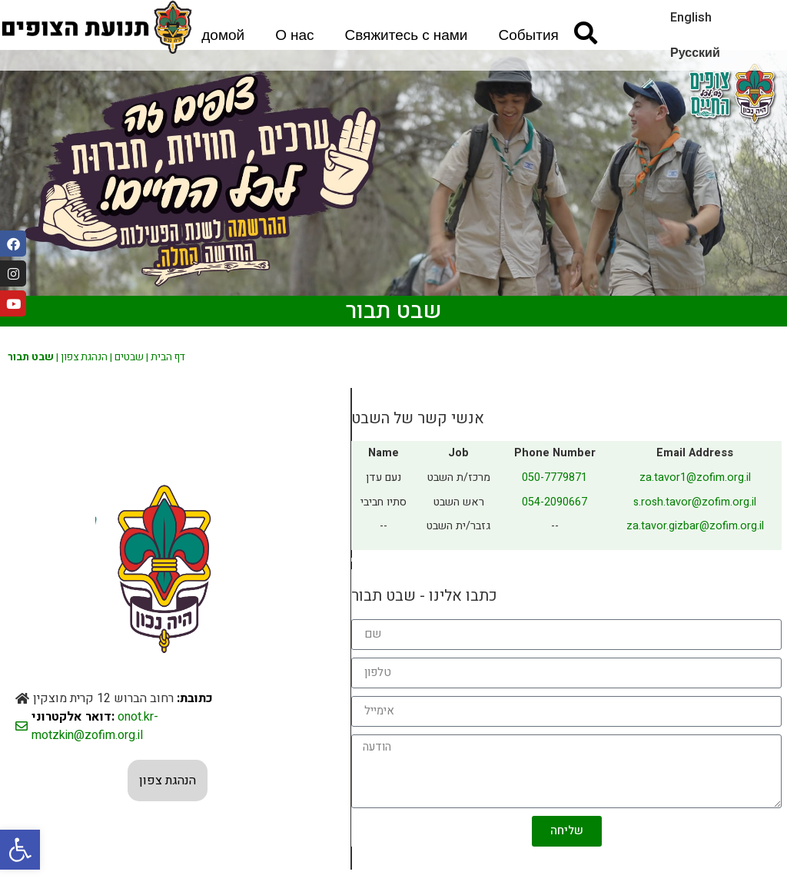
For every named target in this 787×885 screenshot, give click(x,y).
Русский (695, 53)
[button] (20, 850)
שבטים (129, 357)
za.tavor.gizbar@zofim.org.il (695, 526)
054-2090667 (554, 502)
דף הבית (168, 357)
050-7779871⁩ (554, 477)
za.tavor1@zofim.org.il (695, 477)
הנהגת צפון (84, 357)
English (691, 17)
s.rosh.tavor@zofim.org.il (694, 502)
